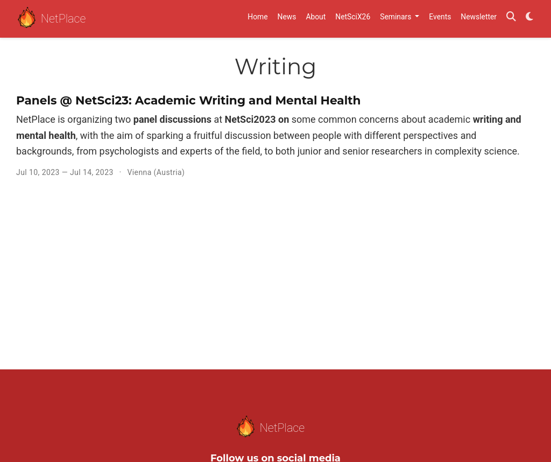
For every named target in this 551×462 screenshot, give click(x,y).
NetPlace (52, 19)
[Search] (511, 19)
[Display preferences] (529, 19)
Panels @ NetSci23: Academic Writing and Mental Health (188, 100)
